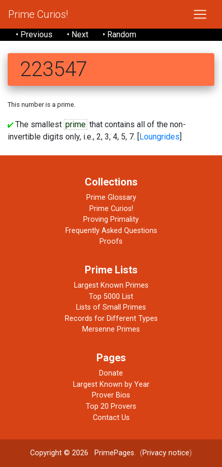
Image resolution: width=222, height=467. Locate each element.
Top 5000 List (111, 296)
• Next (77, 34)
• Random (119, 34)
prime (75, 124)
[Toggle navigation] (200, 14)
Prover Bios (111, 395)
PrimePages (114, 453)
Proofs (111, 241)
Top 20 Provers (111, 406)
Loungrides (159, 137)
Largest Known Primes (111, 285)
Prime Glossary (111, 197)
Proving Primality (111, 219)
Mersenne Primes (111, 329)
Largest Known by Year (111, 384)
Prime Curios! (38, 14)
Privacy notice (165, 453)
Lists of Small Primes (111, 307)
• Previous (34, 34)
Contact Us (111, 417)
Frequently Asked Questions (111, 230)
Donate (111, 373)
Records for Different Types (111, 318)
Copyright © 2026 (59, 453)
